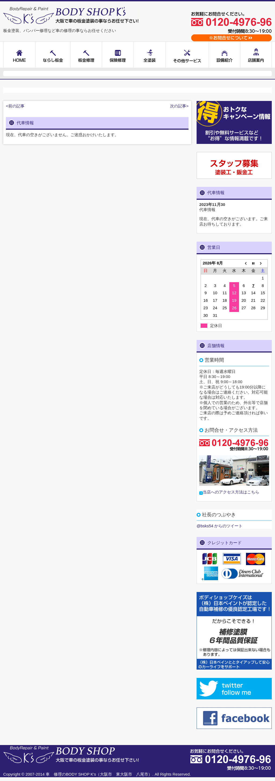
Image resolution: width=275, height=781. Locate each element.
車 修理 (54, 774)
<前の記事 (15, 106)
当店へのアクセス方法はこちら (231, 492)
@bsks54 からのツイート (220, 526)
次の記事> (179, 106)
